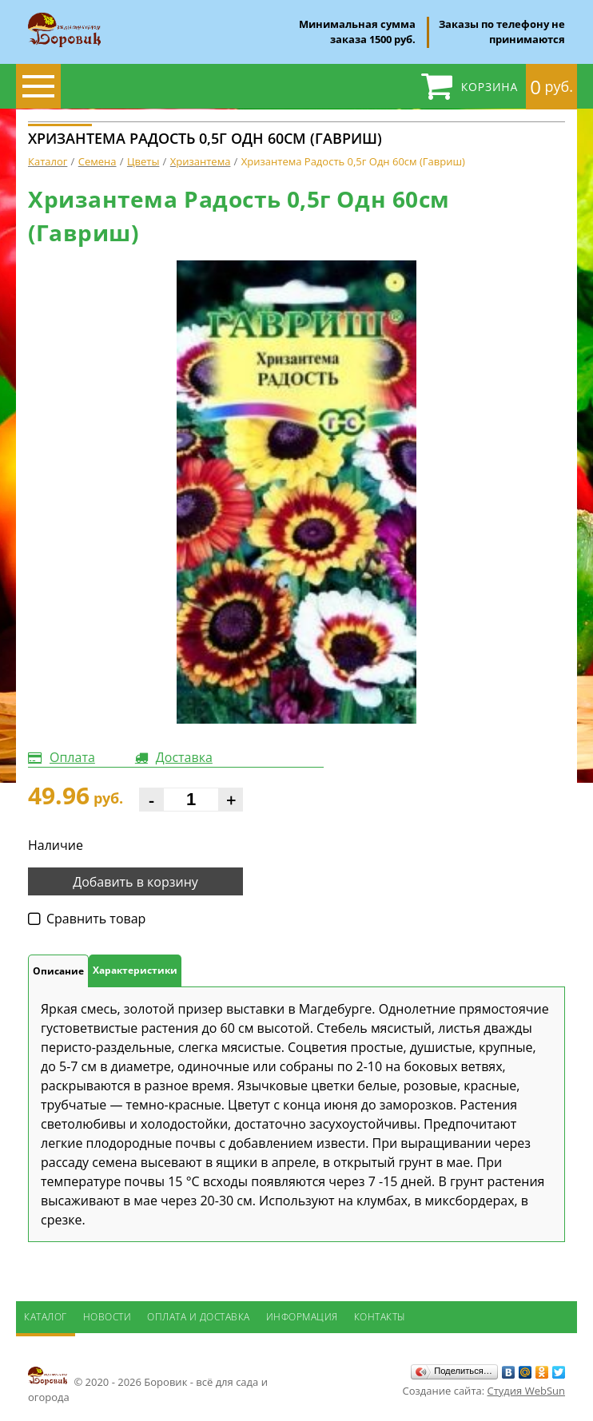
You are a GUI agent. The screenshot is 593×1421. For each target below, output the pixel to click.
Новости (107, 1317)
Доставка (184, 757)
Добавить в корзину (135, 882)
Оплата (72, 757)
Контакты (380, 1317)
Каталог (45, 1317)
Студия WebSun (526, 1390)
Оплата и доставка (198, 1317)
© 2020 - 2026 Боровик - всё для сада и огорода (148, 1384)
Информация (302, 1317)
